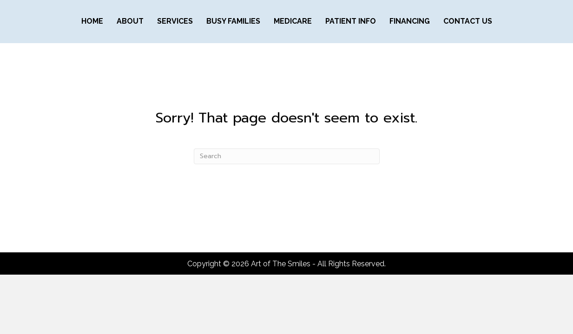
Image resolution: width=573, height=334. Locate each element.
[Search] (287, 156)
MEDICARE (293, 21)
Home (92, 21)
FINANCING (409, 21)
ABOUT (130, 21)
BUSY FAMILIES (233, 21)
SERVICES (175, 21)
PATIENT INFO (350, 21)
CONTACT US (467, 21)
